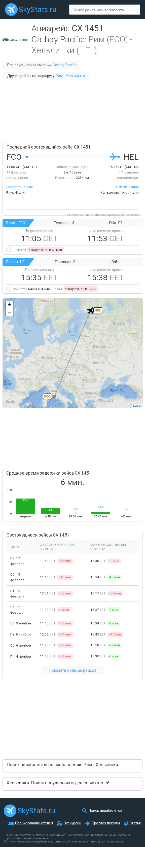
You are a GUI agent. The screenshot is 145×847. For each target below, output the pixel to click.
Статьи (135, 823)
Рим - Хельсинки (70, 76)
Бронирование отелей (34, 823)
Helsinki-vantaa (127, 187)
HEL (98, 310)
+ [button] (9, 305)
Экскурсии (72, 823)
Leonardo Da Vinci (19, 187)
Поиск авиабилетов (105, 810)
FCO (47, 396)
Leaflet (137, 405)
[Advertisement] (72, 110)
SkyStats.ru (37, 9)
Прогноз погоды (106, 823)
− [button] (9, 312)
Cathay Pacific (65, 65)
